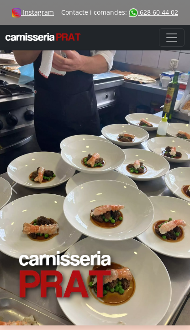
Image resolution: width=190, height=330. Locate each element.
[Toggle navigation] (172, 37)
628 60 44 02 (153, 12)
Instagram (33, 12)
